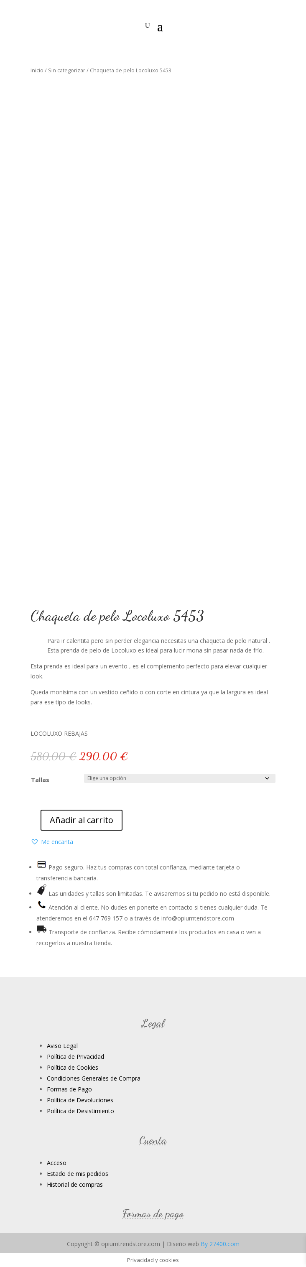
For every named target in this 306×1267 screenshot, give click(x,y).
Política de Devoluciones (80, 1100)
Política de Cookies (72, 1067)
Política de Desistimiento (80, 1111)
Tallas (40, 780)
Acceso (56, 1163)
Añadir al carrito (81, 820)
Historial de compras (75, 1184)
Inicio (37, 70)
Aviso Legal (62, 1046)
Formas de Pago (69, 1089)
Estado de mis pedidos (77, 1174)
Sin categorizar (66, 70)
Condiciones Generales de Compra (93, 1078)
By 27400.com (220, 1244)
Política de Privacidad (75, 1057)
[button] (52, 842)
